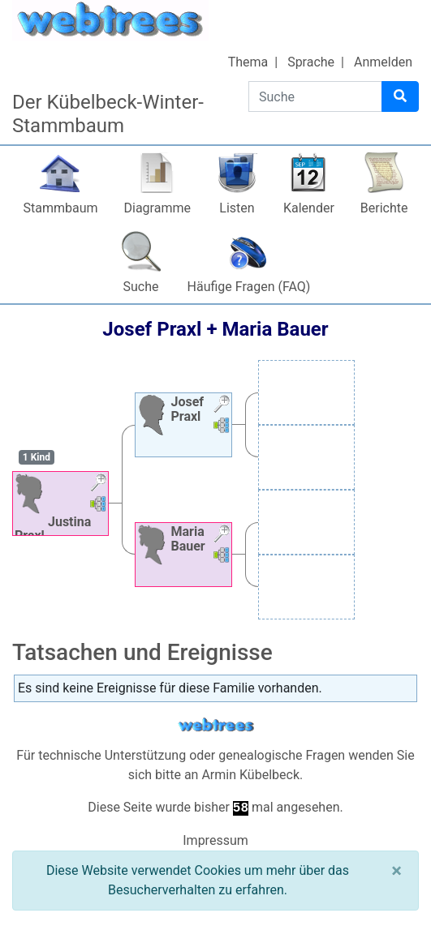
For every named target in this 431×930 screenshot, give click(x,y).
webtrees (215, 725)
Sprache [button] (310, 62)
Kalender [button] (308, 208)
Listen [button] (236, 208)
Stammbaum (60, 208)
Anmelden (383, 62)
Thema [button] (248, 62)
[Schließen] (396, 870)
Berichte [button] (384, 208)
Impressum (215, 840)
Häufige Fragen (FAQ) (249, 286)
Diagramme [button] (157, 208)
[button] (98, 484)
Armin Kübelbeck (250, 774)
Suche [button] (141, 286)
